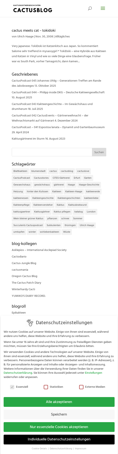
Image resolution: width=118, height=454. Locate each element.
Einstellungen (93, 370)
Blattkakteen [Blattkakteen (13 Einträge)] (20, 171)
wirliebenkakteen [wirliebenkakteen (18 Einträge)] (49, 232)
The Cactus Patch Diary (26, 283)
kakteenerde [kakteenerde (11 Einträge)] (93, 191)
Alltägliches (62, 36)
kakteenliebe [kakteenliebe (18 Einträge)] (91, 198)
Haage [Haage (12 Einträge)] (71, 185)
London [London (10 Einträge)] (91, 212)
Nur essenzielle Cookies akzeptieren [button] (59, 424)
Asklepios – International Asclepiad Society (39, 250)
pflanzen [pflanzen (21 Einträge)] (52, 218)
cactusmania (20, 270)
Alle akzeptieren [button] (59, 399)
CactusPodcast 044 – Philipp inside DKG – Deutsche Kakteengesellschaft (58, 92)
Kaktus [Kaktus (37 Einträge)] (60, 205)
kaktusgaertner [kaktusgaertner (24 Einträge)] (21, 212)
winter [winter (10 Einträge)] (32, 232)
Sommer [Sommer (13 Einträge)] (77, 218)
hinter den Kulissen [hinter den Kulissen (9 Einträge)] (37, 191)
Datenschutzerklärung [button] (61, 445)
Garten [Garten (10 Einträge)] (88, 178)
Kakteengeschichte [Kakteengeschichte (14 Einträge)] (43, 198)
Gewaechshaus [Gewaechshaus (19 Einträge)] (21, 185)
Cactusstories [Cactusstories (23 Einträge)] (41, 178)
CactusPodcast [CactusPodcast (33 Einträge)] (21, 178)
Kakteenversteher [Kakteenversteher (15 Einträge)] (43, 205)
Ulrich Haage (25, 36)
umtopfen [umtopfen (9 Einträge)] (19, 232)
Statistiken (53, 384)
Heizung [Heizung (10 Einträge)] (18, 191)
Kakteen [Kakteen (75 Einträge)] (56, 191)
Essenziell (19, 384)
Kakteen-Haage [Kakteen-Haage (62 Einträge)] (73, 191)
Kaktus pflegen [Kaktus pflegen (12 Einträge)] (62, 212)
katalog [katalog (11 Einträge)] (78, 212)
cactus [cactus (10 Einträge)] (53, 171)
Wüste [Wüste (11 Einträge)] (66, 232)
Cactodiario (19, 257)
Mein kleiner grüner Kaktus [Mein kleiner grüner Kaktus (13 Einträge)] (28, 218)
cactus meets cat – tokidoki (33, 30)
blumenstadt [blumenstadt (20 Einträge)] (38, 171)
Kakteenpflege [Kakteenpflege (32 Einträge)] (21, 205)
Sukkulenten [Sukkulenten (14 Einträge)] (54, 225)
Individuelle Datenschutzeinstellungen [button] (59, 436)
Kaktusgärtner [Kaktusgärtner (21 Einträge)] (42, 212)
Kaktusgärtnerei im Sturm (28, 139)
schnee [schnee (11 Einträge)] (65, 218)
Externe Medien (92, 384)
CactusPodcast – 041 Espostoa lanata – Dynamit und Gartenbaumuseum (58, 127)
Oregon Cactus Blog (24, 276)
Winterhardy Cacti (23, 289)
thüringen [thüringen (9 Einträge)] (70, 225)
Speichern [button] (59, 411)
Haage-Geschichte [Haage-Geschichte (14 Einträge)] (89, 185)
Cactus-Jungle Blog (24, 263)
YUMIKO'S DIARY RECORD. (29, 296)
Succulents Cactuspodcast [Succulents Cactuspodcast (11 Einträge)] (28, 225)
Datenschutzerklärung (18, 370)
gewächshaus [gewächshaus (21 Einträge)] (42, 185)
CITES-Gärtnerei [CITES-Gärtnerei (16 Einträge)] (61, 178)
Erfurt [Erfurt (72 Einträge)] (77, 178)
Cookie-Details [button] (40, 445)
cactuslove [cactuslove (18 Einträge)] (83, 171)
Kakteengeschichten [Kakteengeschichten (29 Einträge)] (69, 198)
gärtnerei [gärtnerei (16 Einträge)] (59, 185)
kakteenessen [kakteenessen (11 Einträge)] (20, 198)
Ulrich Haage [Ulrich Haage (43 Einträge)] (87, 225)
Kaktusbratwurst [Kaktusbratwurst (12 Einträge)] (77, 205)
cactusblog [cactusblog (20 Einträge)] (67, 171)
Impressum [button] (80, 445)
